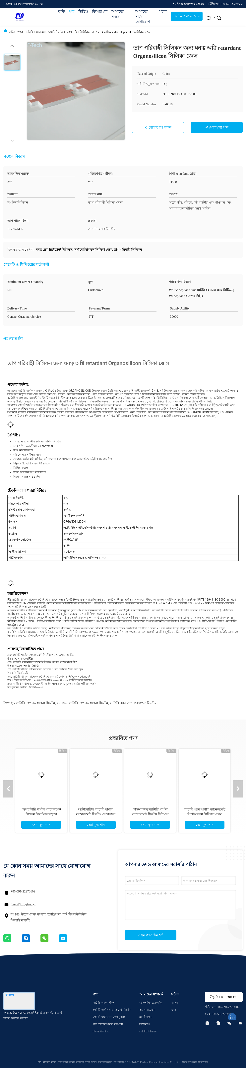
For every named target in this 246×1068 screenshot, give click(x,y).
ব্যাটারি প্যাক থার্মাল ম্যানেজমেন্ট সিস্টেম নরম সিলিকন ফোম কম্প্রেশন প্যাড (204, 814)
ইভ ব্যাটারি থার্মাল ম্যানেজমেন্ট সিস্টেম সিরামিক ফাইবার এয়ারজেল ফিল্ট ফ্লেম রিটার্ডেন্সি (41, 814)
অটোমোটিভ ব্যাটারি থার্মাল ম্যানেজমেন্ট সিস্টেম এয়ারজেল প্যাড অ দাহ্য (95, 814)
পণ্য (71, 11)
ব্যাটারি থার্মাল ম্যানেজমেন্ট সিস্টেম (44, 32)
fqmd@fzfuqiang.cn (23, 904)
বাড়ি (61, 11)
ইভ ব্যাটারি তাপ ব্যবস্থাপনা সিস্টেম (33, 703)
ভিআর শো (99, 11)
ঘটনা (163, 11)
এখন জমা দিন (150, 935)
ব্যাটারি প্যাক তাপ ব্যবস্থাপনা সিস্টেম (133, 703)
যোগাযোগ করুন (160, 127)
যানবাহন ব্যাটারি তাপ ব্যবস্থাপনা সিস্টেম (82, 703)
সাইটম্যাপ (144, 1024)
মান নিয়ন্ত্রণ (145, 1017)
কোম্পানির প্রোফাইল (150, 1002)
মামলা (174, 1002)
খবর (173, 1009)
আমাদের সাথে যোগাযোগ (142, 16)
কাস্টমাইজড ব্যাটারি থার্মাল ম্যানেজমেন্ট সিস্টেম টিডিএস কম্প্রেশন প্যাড (150, 814)
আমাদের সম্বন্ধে (117, 14)
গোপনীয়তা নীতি (46, 1062)
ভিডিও (83, 11)
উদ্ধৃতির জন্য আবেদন (186, 16)
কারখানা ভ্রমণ (147, 1009)
